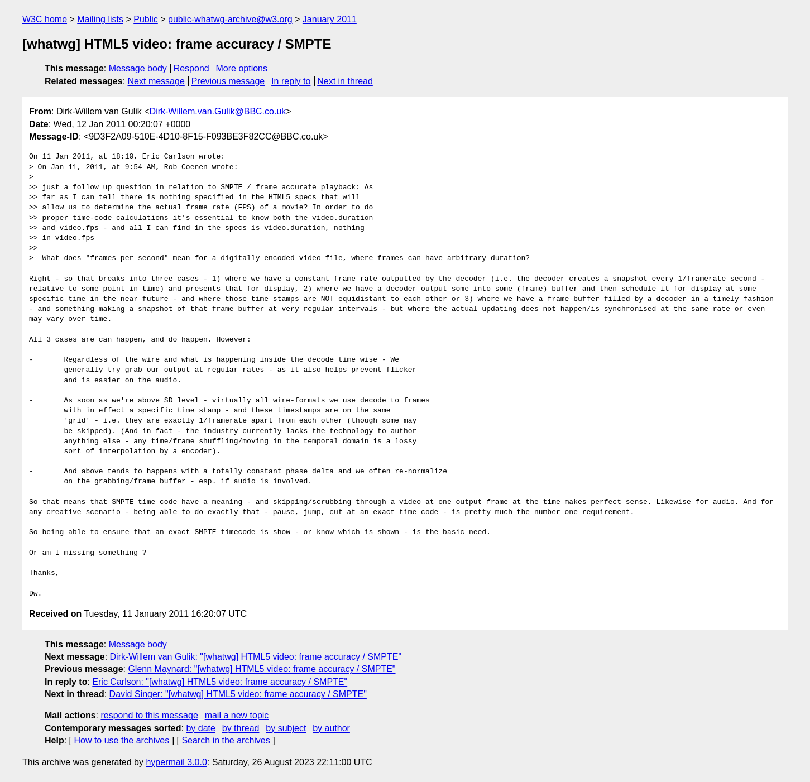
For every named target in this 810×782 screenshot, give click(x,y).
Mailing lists (100, 19)
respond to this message (149, 715)
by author (331, 728)
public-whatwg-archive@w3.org (230, 19)
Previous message (228, 81)
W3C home (44, 19)
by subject (286, 728)
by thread (241, 728)
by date (200, 728)
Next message (156, 81)
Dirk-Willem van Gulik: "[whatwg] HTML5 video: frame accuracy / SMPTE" (256, 656)
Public (145, 19)
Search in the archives (225, 740)
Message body (138, 68)
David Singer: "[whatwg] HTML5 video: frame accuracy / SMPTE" (238, 694)
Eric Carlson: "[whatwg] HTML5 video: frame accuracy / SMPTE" (219, 682)
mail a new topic (237, 715)
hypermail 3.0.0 (176, 762)
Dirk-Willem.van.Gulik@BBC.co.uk (218, 111)
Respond (191, 68)
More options (242, 68)
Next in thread (345, 81)
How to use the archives (121, 740)
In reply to (290, 81)
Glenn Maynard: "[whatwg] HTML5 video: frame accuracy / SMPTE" (261, 669)
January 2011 (330, 19)
